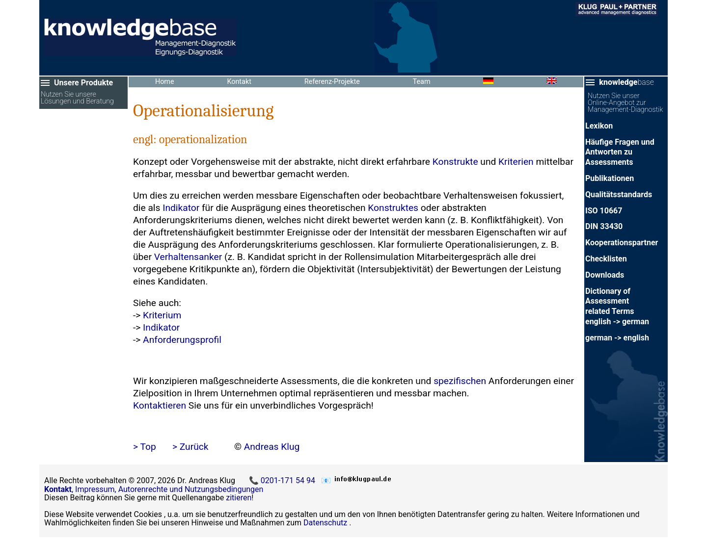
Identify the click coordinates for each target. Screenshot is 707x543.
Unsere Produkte (83, 82)
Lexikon (599, 125)
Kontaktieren (159, 405)
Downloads (604, 275)
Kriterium (162, 315)
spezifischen (460, 381)
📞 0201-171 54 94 (283, 480)
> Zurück (190, 446)
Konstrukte (455, 161)
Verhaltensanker (188, 256)
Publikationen (609, 178)
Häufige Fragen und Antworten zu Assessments (619, 152)
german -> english (617, 337)
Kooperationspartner (621, 242)
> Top (144, 446)
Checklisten (606, 258)
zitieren (238, 497)
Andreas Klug (272, 446)
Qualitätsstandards (618, 194)
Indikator (181, 207)
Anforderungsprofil (182, 339)
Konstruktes (393, 207)
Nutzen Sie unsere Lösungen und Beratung (77, 98)
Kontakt (239, 82)
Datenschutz (325, 522)
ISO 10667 (603, 210)
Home (164, 82)
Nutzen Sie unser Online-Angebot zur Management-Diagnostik (625, 103)
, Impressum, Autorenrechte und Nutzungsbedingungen (153, 489)
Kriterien (516, 161)
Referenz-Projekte (332, 82)
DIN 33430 (604, 226)
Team (422, 82)
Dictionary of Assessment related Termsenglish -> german (617, 306)
